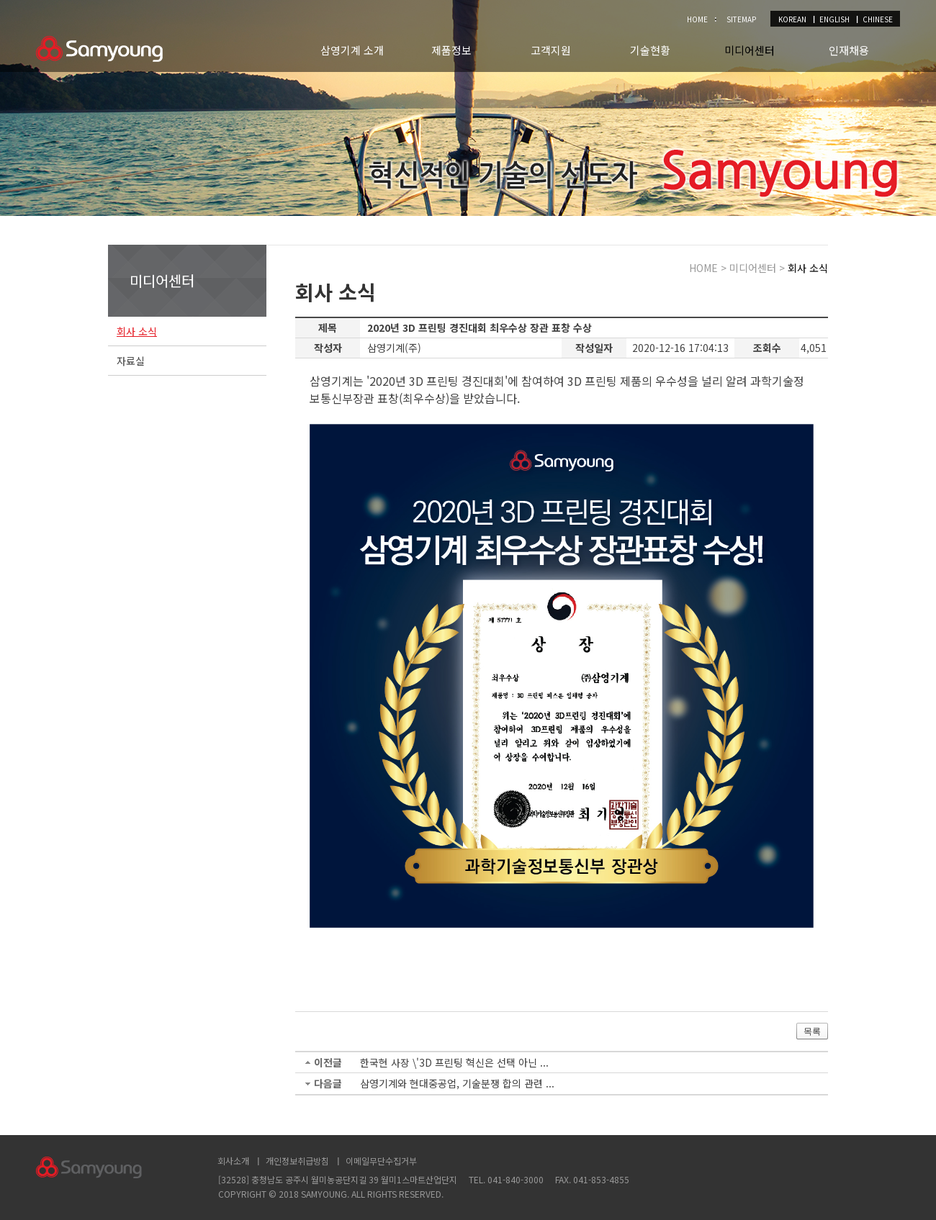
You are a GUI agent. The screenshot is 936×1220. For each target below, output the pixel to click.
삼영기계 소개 (352, 50)
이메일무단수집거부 (381, 1161)
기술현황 (650, 50)
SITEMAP (741, 19)
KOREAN (792, 19)
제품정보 (451, 50)
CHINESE (878, 19)
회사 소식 (137, 331)
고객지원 (551, 50)
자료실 (131, 360)
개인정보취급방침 (297, 1161)
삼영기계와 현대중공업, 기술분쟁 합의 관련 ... (457, 1083)
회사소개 (233, 1161)
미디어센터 (749, 50)
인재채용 (849, 50)
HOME (697, 19)
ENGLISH (834, 19)
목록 (812, 1031)
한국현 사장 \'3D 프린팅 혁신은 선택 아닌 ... (454, 1062)
